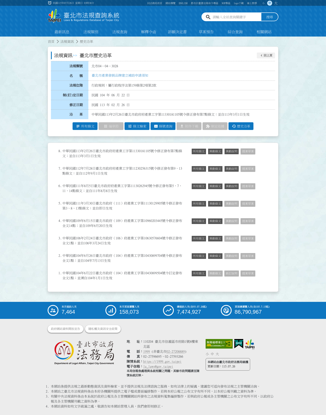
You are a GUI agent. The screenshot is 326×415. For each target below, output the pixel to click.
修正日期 (76, 105)
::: (2, 39)
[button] (266, 55)
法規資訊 (67, 41)
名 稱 (76, 75)
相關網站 (264, 32)
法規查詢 (119, 32)
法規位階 (76, 85)
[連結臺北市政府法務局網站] (84, 352)
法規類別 (90, 32)
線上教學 (252, 3)
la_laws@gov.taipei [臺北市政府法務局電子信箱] (158, 366)
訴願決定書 (177, 32)
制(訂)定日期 (73, 95)
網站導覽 (170, 3)
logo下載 (239, 3)
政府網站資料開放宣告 (65, 328)
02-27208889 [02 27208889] (176, 351)
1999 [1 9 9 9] (146, 351)
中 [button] (269, 3)
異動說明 (231, 151)
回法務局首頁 (154, 3)
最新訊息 (61, 32)
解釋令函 (148, 32)
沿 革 (76, 114)
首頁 (51, 41)
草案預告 (206, 32)
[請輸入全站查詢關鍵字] (236, 17)
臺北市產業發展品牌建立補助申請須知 (120, 75)
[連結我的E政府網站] (238, 344)
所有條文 (199, 151)
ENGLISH (183, 3)
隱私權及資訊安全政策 (102, 328)
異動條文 (215, 151)
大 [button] (276, 3)
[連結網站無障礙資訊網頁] (219, 344)
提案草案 (248, 151)
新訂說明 (231, 273)
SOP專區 (226, 3)
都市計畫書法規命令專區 (204, 3)
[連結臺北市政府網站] (249, 344)
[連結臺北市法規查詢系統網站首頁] (84, 16)
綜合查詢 (235, 32)
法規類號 (76, 66)
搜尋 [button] (269, 17)
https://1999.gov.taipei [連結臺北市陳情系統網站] (162, 361)
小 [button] (263, 3)
